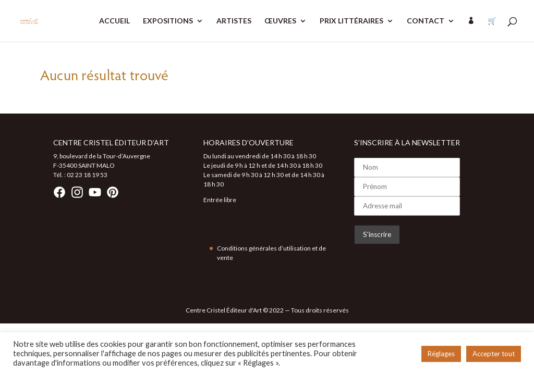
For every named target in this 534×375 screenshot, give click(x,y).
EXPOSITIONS (168, 21)
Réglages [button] (441, 353)
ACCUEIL (114, 21)
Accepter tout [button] (493, 353)
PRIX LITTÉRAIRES (351, 21)
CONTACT (425, 21)
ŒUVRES (280, 21)
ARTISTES (233, 21)
